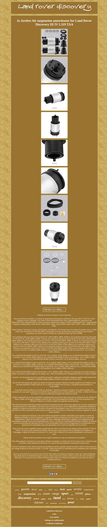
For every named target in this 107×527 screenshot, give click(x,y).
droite (56, 490)
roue (45, 490)
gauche (25, 489)
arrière (78, 489)
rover (79, 493)
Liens (54, 514)
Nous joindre (54, 517)
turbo (40, 490)
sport (65, 493)
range (55, 493)
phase (88, 494)
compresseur (89, 489)
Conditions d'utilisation (54, 523)
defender (39, 502)
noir (77, 499)
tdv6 (47, 503)
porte (69, 489)
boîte (20, 494)
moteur (70, 498)
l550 (64, 499)
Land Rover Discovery (54, 511)
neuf (49, 499)
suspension (30, 493)
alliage (82, 499)
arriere (36, 499)
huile (50, 490)
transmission (53, 503)
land (57, 498)
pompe (17, 490)
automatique (62, 503)
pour (71, 502)
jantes (88, 499)
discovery (24, 498)
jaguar (43, 499)
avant (46, 493)
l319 (39, 494)
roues (72, 494)
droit (62, 489)
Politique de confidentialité (54, 520)
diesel (34, 489)
